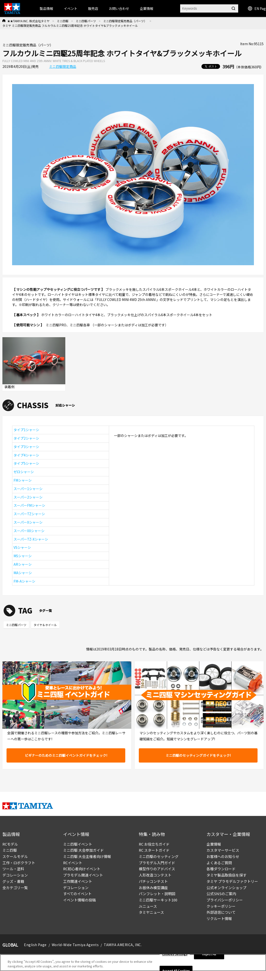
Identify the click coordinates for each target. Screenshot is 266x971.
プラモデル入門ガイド (157, 862)
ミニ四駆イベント (77, 844)
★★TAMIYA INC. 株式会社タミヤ (28, 21)
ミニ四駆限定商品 (62, 66)
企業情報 (214, 844)
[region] (133, 962)
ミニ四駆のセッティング (158, 856)
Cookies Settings (174, 954)
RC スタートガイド (154, 850)
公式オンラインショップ (226, 887)
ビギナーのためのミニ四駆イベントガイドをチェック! (66, 755)
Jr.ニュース (148, 906)
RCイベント (72, 862)
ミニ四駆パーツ (86, 21)
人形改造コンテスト (155, 875)
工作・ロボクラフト (18, 862)
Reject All (209, 954)
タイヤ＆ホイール (45, 625)
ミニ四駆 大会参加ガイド (83, 850)
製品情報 (46, 8)
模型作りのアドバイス (157, 868)
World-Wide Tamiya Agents (75, 944)
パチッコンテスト (153, 881)
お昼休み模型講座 (153, 887)
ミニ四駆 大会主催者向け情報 (87, 856)
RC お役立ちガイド (154, 844)
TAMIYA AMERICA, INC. (123, 944)
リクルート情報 (219, 918)
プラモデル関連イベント (83, 875)
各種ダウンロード (221, 868)
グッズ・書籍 (13, 881)
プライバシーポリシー (225, 899)
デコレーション (15, 875)
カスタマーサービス (223, 850)
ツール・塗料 (13, 868)
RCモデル (10, 844)
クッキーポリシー (221, 906)
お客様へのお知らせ (223, 856)
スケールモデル (15, 856)
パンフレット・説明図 (157, 893)
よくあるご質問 (219, 862)
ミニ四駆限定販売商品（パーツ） (125, 21)
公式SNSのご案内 (221, 893)
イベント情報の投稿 (79, 899)
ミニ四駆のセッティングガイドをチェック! (198, 755)
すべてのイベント (77, 893)
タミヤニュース (151, 912)
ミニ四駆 (62, 21)
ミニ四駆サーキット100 (158, 899)
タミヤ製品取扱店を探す (226, 875)
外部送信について (221, 912)
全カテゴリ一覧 (15, 887)
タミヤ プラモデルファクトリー (232, 881)
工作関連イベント (77, 881)
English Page (35, 944)
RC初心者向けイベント (81, 868)
